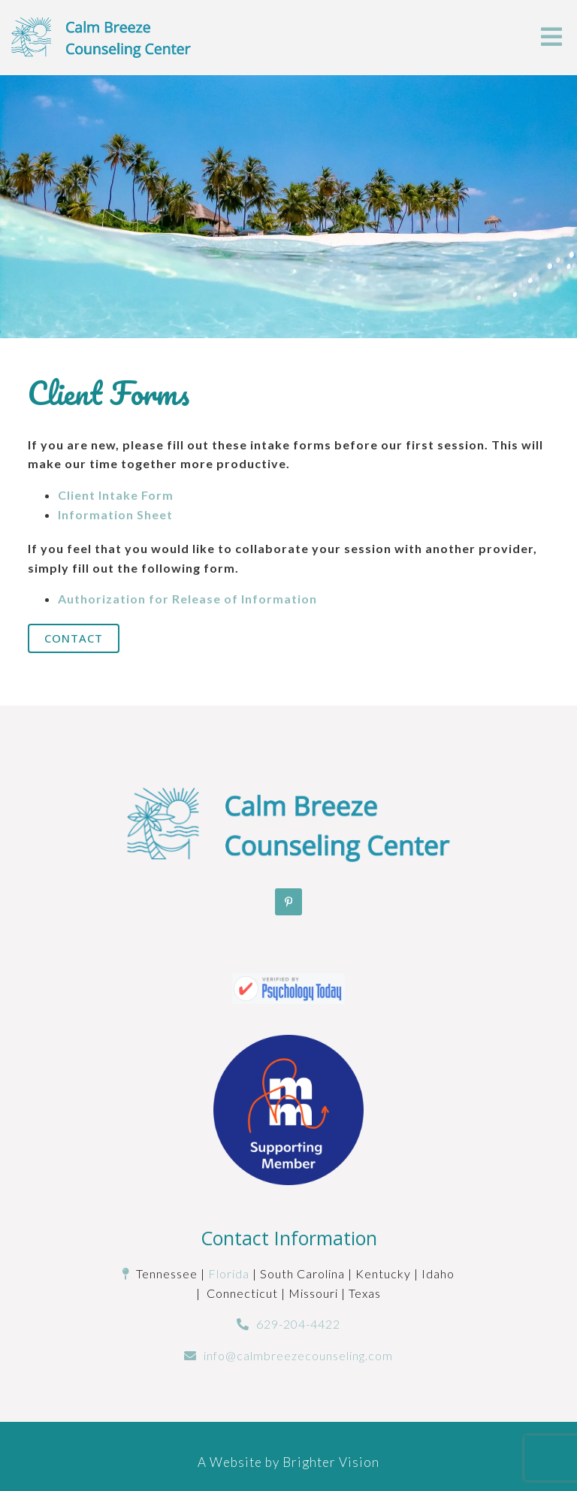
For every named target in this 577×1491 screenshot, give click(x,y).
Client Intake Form (116, 495)
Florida (228, 1273)
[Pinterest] (288, 901)
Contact (73, 638)
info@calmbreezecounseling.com (298, 1355)
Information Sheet (115, 514)
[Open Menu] (551, 38)
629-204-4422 (298, 1324)
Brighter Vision (330, 1462)
